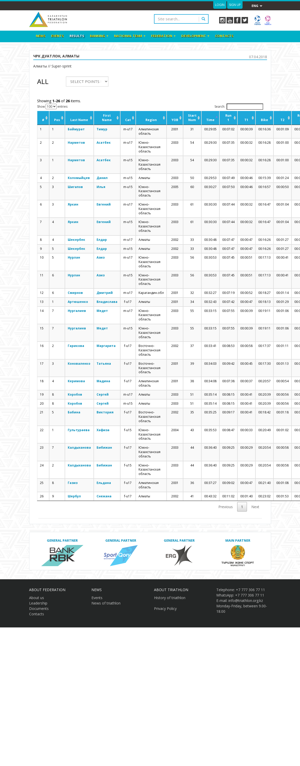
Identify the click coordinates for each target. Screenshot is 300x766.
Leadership (38, 603)
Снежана (104, 496)
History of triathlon (169, 597)
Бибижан (104, 447)
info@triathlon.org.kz (245, 600)
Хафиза (103, 430)
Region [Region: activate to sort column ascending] (151, 120)
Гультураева (79, 430)
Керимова (76, 381)
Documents (39, 608)
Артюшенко (78, 302)
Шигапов (75, 187)
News (41, 35)
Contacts (224, 35)
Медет (102, 311)
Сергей (103, 394)
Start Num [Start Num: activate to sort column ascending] (192, 117)
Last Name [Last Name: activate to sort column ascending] (79, 120)
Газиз (73, 483)
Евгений (104, 204)
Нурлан (74, 257)
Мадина (103, 381)
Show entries (52, 106)
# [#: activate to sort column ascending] (43, 120)
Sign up (235, 5)
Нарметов (76, 142)
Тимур (102, 129)
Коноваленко (79, 363)
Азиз (101, 257)
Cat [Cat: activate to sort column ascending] (128, 120)
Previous (225, 506)
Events (57, 35)
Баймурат (76, 129)
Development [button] (195, 35)
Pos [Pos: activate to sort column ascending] (57, 120)
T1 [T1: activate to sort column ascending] (246, 120)
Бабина (74, 412)
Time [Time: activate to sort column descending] (210, 120)
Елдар (102, 239)
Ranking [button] (99, 35)
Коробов (75, 394)
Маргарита (106, 346)
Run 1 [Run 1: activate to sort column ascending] (228, 117)
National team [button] (129, 35)
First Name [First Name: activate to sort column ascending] (107, 117)
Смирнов (75, 293)
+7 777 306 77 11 (250, 589)
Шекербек (76, 239)
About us (36, 597)
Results (77, 35)
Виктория (105, 412)
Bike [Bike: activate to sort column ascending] (264, 120)
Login (220, 5)
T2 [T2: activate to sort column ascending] (282, 120)
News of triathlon (106, 603)
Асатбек (104, 142)
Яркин (73, 204)
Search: (239, 107)
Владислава (107, 302)
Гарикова (76, 346)
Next (255, 506)
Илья (101, 187)
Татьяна (104, 363)
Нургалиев (77, 311)
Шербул (74, 496)
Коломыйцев (79, 178)
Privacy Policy (165, 608)
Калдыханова (79, 447)
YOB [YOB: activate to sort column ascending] (175, 120)
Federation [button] (163, 35)
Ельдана (104, 483)
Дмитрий (105, 293)
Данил (102, 178)
